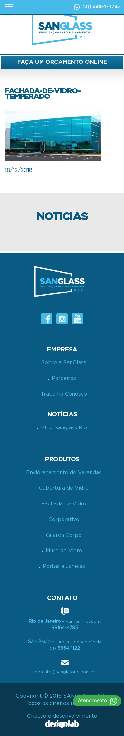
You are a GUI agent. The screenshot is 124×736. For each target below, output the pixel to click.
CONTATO (62, 598)
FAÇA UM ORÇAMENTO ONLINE (62, 62)
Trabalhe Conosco (64, 394)
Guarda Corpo (63, 535)
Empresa (62, 350)
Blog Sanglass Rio (64, 427)
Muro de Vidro (64, 550)
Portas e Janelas (64, 566)
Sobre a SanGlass (63, 362)
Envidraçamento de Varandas (63, 472)
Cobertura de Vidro (64, 488)
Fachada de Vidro (63, 503)
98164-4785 (106, 6)
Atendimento (97, 701)
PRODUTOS (62, 459)
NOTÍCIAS (62, 414)
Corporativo (64, 519)
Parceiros (64, 378)
